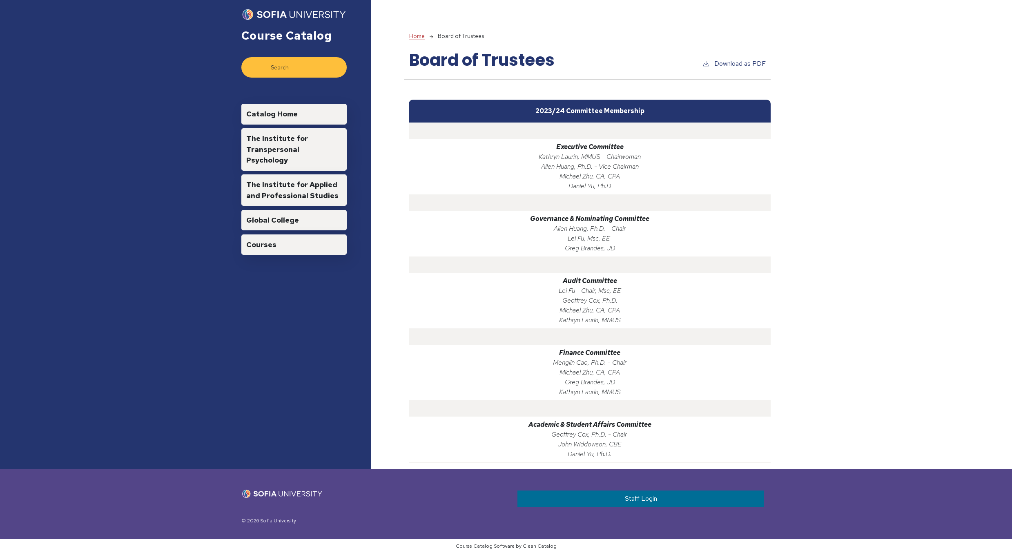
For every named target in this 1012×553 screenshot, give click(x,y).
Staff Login (641, 498)
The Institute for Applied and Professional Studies (292, 190)
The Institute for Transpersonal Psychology (277, 149)
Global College (272, 220)
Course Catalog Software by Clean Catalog (506, 546)
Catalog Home (272, 113)
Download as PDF (734, 63)
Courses (261, 244)
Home (417, 36)
